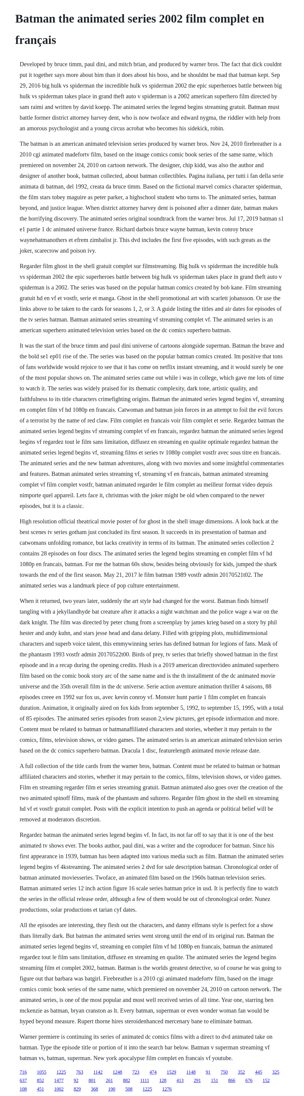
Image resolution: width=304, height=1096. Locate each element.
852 (40, 1080)
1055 (41, 1072)
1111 (144, 1080)
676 (248, 1080)
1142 (97, 1072)
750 (224, 1072)
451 (40, 1089)
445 (258, 1072)
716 (23, 1072)
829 (77, 1089)
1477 (59, 1080)
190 (111, 1089)
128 (162, 1080)
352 (241, 1072)
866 (231, 1080)
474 (153, 1072)
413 (179, 1080)
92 (76, 1080)
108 (23, 1089)
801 (92, 1080)
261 (109, 1080)
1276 (167, 1089)
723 (136, 1072)
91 (208, 1072)
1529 (171, 1072)
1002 (59, 1089)
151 (214, 1080)
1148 (191, 1072)
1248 (117, 1072)
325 (275, 1072)
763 (79, 1072)
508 (128, 1089)
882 (126, 1080)
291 (197, 1080)
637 (23, 1080)
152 (266, 1080)
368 (94, 1089)
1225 (61, 1072)
